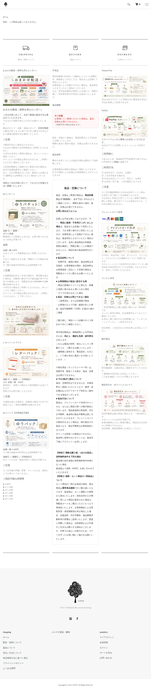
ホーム (5, 17)
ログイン (104, 648)
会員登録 (104, 642)
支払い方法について (12, 653)
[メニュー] (146, 4)
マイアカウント (107, 637)
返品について (9, 648)
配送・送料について (12, 642)
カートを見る (106, 653)
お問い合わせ (106, 658)
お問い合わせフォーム (66, 211)
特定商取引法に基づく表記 (15, 658)
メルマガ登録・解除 (60, 632)
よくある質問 (9, 668)
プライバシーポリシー (13, 663)
